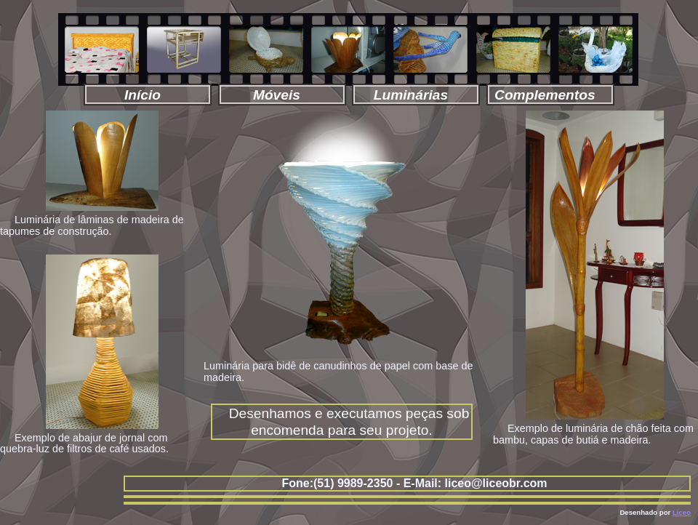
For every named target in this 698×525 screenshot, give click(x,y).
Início (146, 95)
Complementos (548, 95)
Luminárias (415, 95)
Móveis (280, 95)
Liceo (682, 512)
